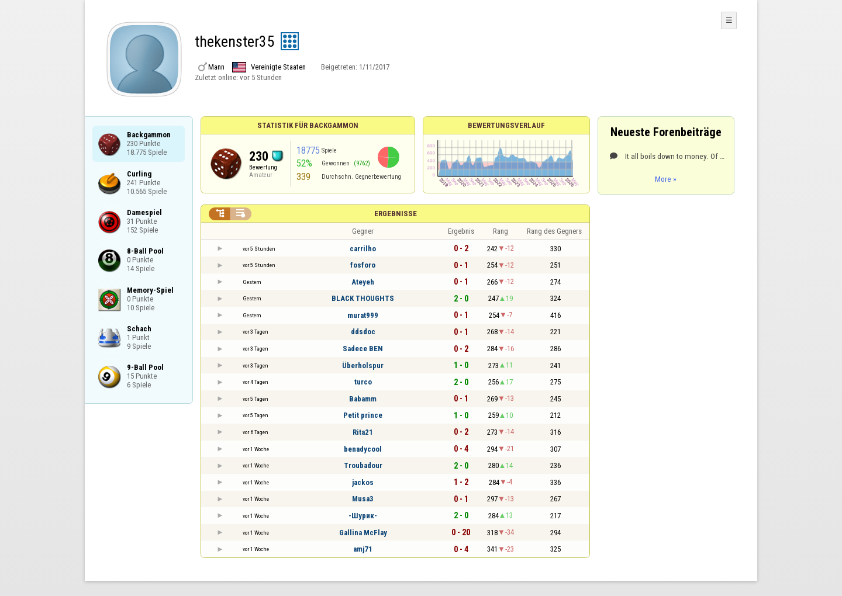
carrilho (363, 248)
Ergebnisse (395, 213)
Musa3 (363, 498)
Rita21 (363, 432)
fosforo (362, 265)
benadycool (363, 449)
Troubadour (363, 465)
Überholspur (363, 365)
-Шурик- (362, 515)
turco (363, 381)
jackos (363, 482)
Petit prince (362, 415)
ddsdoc (363, 331)
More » (666, 178)
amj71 (362, 549)
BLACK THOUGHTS (363, 298)
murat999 (362, 315)
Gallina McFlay (363, 532)
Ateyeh (362, 282)
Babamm (363, 398)
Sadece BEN (363, 348)
